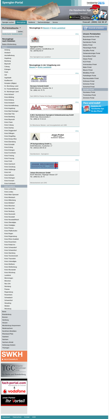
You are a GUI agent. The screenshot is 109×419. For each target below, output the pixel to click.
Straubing (7, 303)
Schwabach (8, 297)
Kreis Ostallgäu (9, 225)
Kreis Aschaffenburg (11, 105)
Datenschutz (17, 417)
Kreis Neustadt (9, 217)
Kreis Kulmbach (9, 183)
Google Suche (6, 34)
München (7, 281)
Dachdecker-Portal (89, 42)
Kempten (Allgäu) (10, 83)
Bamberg (7, 61)
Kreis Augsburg (9, 108)
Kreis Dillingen (9, 133)
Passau (7, 289)
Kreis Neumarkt (9, 214)
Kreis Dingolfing (9, 136)
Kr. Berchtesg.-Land (11, 86)
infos (77, 34)
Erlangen (7, 69)
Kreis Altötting (9, 97)
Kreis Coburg (9, 125)
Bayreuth (7, 64)
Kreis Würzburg (9, 272)
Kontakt (27, 417)
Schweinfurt (8, 300)
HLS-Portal (87, 61)
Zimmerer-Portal (88, 98)
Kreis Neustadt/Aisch (11, 219)
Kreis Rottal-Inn (9, 244)
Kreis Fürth (8, 161)
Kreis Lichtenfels (10, 189)
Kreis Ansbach (9, 103)
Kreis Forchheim (10, 153)
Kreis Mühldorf (9, 203)
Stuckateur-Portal (89, 92)
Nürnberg (7, 286)
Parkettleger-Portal (89, 75)
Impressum (6, 417)
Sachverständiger (44, 22)
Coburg (7, 66)
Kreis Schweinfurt (10, 250)
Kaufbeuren (8, 80)
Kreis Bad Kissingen (11, 111)
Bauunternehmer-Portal (91, 36)
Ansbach (7, 52)
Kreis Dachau (9, 128)
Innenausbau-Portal (90, 64)
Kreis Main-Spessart (11, 194)
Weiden (7, 306)
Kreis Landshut (9, 186)
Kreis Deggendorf (10, 130)
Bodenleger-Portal (89, 39)
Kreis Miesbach (9, 197)
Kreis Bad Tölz (9, 114)
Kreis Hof (7, 172)
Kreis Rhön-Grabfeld (11, 239)
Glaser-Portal (87, 59)
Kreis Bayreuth (9, 119)
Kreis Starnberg (9, 253)
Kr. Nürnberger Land (11, 91)
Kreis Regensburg (10, 236)
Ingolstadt (7, 77)
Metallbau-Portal (88, 73)
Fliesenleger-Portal (89, 48)
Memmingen (8, 278)
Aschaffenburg (9, 55)
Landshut (7, 275)
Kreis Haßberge (9, 169)
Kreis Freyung (9, 158)
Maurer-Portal (87, 70)
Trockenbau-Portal (89, 95)
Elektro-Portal (87, 45)
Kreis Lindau (8, 192)
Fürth (6, 72)
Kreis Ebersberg (10, 141)
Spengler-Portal (12, 2)
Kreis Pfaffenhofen (10, 231)
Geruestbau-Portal (89, 56)
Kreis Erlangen (9, 150)
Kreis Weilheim (9, 264)
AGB (34, 417)
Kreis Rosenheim (10, 242)
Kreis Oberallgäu (10, 222)
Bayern (46, 28)
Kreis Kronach (9, 180)
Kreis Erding (8, 147)
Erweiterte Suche (17, 34)
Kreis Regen (8, 233)
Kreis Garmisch (9, 164)
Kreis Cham (8, 122)
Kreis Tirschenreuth (11, 256)
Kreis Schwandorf (10, 247)
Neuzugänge (21, 22)
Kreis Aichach (9, 94)
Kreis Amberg (9, 100)
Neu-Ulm (7, 283)
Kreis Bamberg (9, 116)
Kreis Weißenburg (10, 267)
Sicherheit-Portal (89, 87)
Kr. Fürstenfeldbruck (11, 89)
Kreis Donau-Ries (10, 139)
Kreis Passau (9, 228)
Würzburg (7, 308)
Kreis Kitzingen (9, 178)
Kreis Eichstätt (9, 144)
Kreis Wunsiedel (10, 270)
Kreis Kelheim (9, 175)
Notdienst (31, 22)
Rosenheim (8, 295)
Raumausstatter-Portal (91, 78)
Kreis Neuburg (9, 211)
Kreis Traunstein (10, 258)
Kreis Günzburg (9, 167)
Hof (5, 75)
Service (55, 22)
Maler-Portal (87, 67)
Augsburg (7, 58)
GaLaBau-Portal (88, 50)
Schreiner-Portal (88, 84)
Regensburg (8, 292)
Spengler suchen (8, 22)
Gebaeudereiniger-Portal (91, 53)
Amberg (7, 50)
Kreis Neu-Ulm (9, 208)
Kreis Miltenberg (10, 200)
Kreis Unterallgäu (10, 261)
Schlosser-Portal (88, 81)
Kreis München (9, 206)
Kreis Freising (9, 155)
